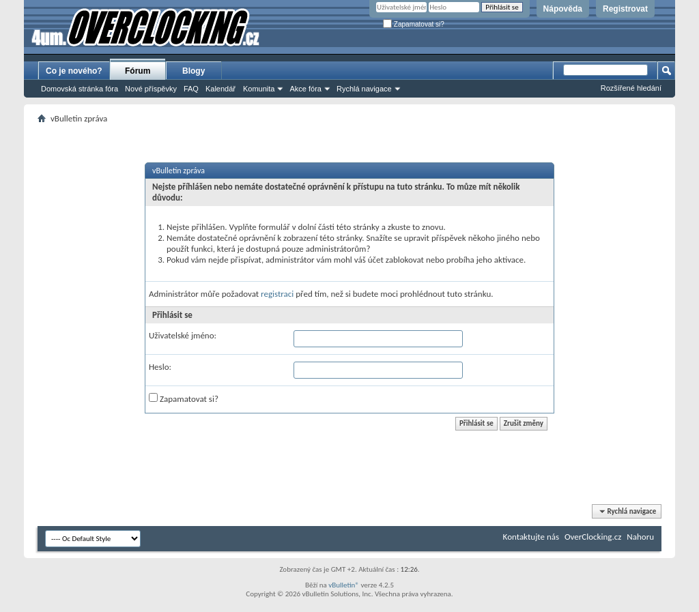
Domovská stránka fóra (79, 89)
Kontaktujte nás (531, 536)
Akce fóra (305, 89)
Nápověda (562, 9)
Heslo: (160, 367)
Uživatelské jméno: (182, 335)
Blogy (193, 71)
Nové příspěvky (151, 89)
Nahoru (640, 536)
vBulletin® (343, 585)
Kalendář (220, 89)
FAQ (191, 89)
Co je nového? (74, 71)
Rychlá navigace (364, 89)
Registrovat (625, 9)
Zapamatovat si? (413, 24)
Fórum (137, 71)
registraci (277, 294)
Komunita (258, 89)
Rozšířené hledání (631, 88)
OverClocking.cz (593, 536)
